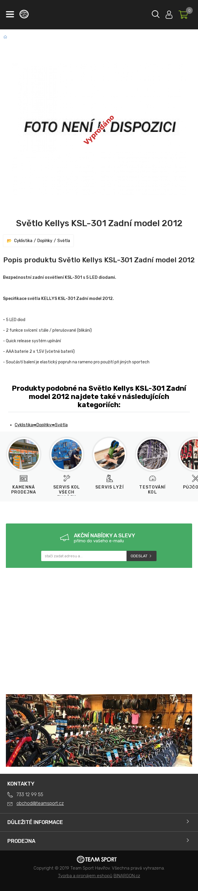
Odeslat (139, 556)
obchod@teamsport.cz (40, 803)
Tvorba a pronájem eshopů (85, 875)
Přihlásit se (169, 13)
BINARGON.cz (127, 875)
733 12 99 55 (29, 794)
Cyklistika (23, 240)
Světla (63, 240)
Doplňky (44, 240)
